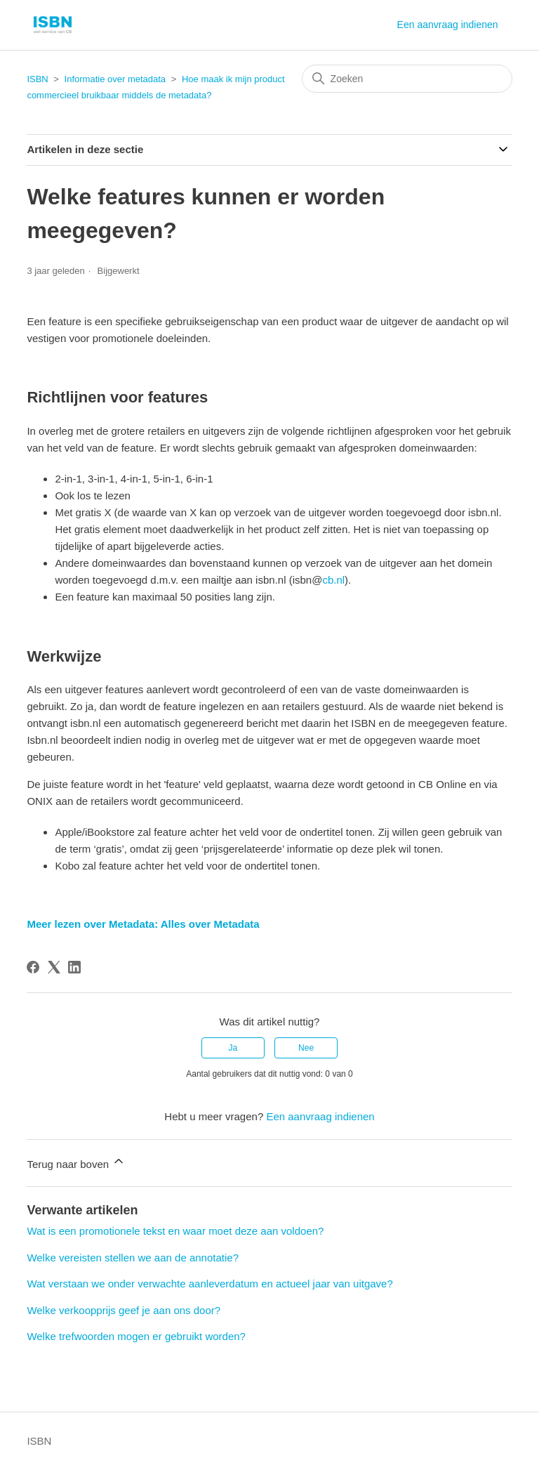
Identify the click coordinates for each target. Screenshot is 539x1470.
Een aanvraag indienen (447, 24)
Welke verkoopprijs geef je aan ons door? (123, 1310)
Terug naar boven (76, 1162)
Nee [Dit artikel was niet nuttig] (306, 1048)
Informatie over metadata (115, 79)
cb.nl (333, 580)
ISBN (37, 79)
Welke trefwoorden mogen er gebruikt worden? (136, 1336)
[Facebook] (33, 967)
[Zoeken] (407, 79)
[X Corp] (54, 967)
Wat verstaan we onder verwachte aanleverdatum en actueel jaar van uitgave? (209, 1283)
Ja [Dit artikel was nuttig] (233, 1048)
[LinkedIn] (74, 967)
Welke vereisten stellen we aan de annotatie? (133, 1258)
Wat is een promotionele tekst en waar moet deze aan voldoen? (175, 1231)
